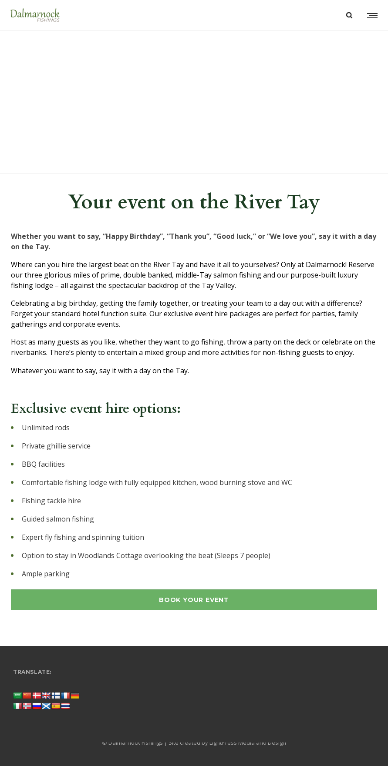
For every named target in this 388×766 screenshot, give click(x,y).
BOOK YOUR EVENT (194, 600)
